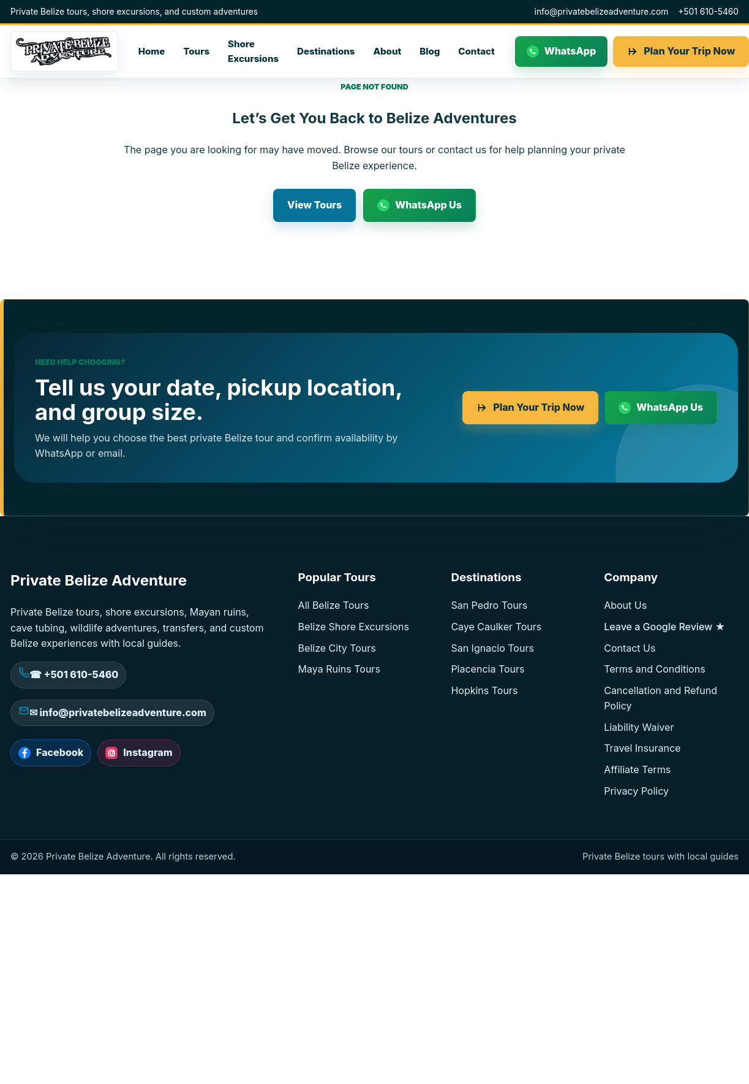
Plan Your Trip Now (538, 407)
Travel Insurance (642, 748)
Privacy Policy (636, 791)
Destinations (326, 51)
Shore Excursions (253, 51)
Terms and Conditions (654, 669)
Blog (430, 51)
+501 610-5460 (708, 12)
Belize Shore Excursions (353, 626)
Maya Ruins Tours (339, 669)
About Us (625, 605)
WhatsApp (570, 51)
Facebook (59, 752)
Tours (196, 51)
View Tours (314, 205)
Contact (476, 51)
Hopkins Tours (484, 690)
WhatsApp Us (428, 205)
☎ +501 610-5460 (73, 674)
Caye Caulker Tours (496, 626)
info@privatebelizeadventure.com (602, 12)
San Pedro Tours (489, 605)
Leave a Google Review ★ (664, 626)
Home (151, 51)
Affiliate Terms (637, 769)
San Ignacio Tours (492, 648)
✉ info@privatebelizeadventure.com (117, 712)
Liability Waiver (639, 727)
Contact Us (629, 648)
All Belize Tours (333, 605)
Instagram (147, 752)
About (387, 51)
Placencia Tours (487, 669)
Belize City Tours (337, 648)
